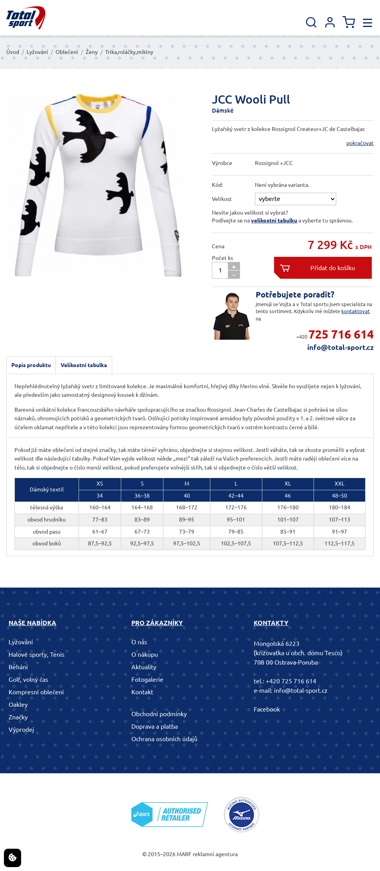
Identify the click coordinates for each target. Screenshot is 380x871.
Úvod (12, 52)
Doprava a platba (154, 726)
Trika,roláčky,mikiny (129, 52)
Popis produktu (31, 365)
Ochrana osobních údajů (164, 738)
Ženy (92, 52)
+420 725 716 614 (291, 681)
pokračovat (360, 143)
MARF (184, 854)
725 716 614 (341, 334)
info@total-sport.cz (340, 347)
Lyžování (37, 52)
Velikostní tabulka (84, 365)
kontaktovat (355, 311)
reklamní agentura (215, 854)
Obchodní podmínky (159, 713)
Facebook (267, 709)
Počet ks (222, 258)
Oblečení (67, 52)
